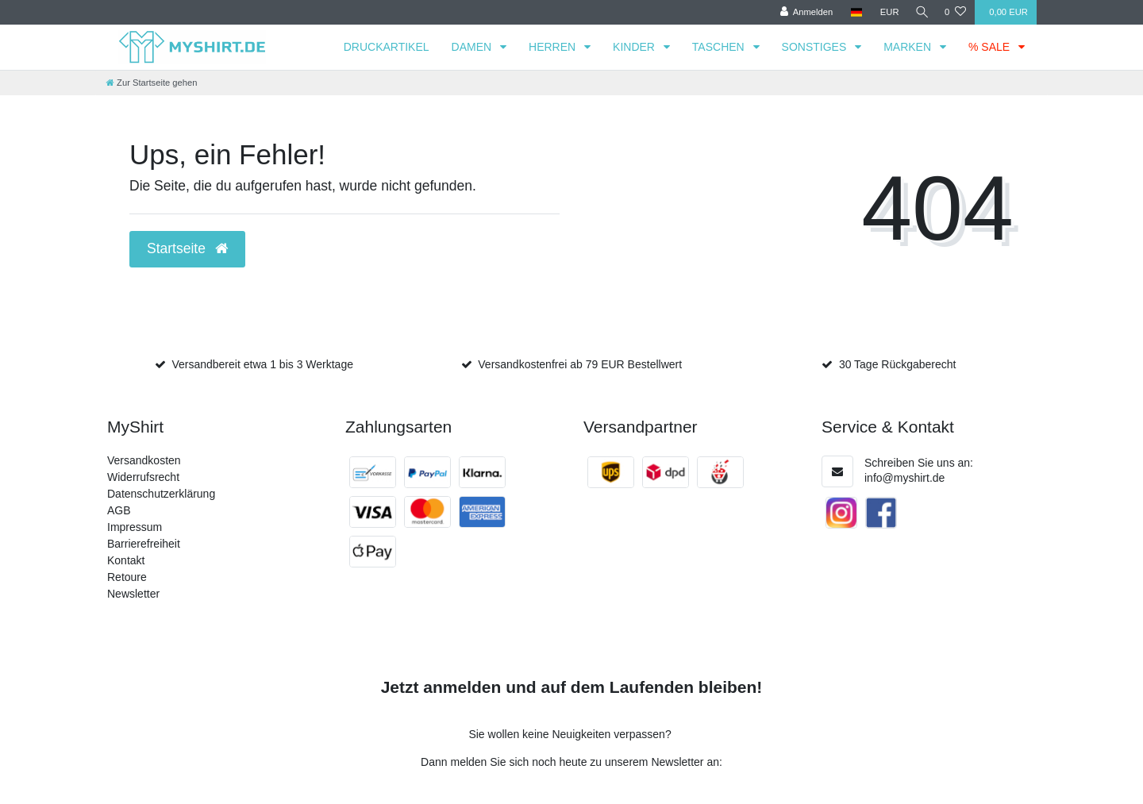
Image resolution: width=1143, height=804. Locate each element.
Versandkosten (144, 460)
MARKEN (908, 46)
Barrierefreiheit (143, 543)
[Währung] (886, 12)
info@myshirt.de (904, 477)
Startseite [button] (187, 248)
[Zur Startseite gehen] (151, 82)
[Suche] (920, 12)
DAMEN (473, 46)
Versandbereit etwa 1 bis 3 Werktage (262, 364)
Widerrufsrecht (143, 477)
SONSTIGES (816, 46)
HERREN (554, 46)
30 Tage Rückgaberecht (897, 364)
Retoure (127, 577)
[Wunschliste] (955, 12)
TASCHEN (720, 46)
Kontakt (125, 560)
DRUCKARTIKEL (386, 46)
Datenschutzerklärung (161, 493)
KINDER (635, 46)
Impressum (134, 527)
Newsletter (133, 593)
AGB (119, 510)
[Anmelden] (803, 12)
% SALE (990, 46)
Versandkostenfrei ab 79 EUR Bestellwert (580, 364)
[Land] (853, 12)
